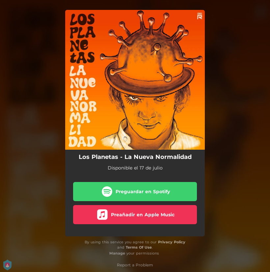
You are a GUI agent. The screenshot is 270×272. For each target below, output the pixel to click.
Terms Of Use (139, 247)
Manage (117, 253)
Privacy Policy (171, 242)
